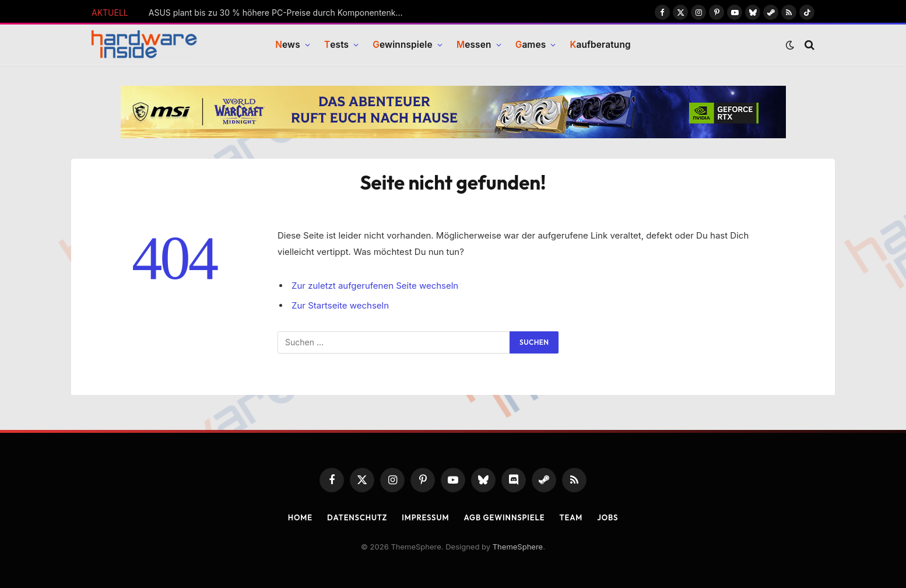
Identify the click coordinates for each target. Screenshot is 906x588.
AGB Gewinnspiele (504, 517)
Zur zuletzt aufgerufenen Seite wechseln (375, 285)
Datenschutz (357, 517)
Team (571, 517)
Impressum (425, 517)
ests (336, 45)
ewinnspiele (402, 45)
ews (287, 45)
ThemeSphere (518, 546)
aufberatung (600, 45)
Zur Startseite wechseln (340, 305)
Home (299, 517)
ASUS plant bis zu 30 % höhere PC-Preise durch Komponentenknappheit (280, 13)
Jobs (607, 517)
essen (473, 45)
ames (530, 45)
